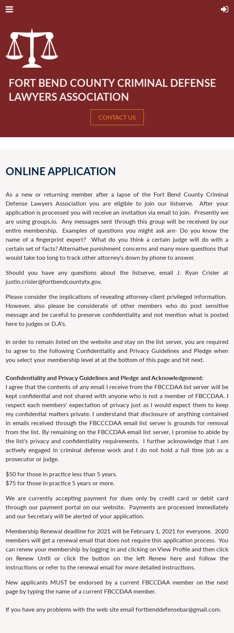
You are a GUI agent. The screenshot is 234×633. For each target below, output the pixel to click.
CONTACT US (117, 117)
